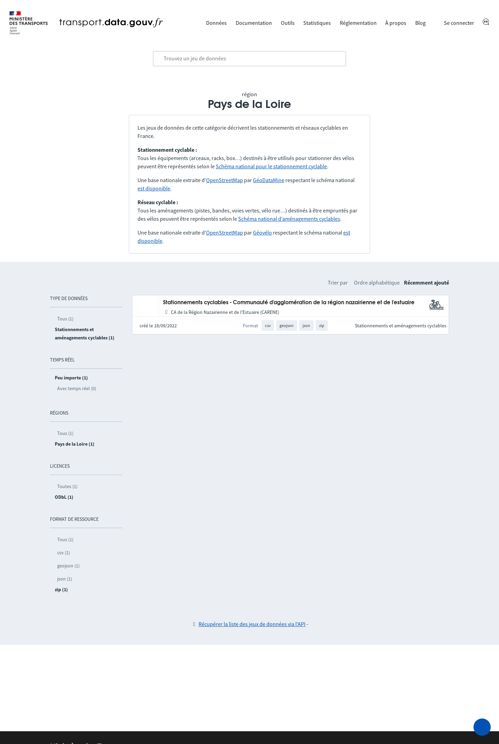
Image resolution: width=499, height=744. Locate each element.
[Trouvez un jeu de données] (249, 58)
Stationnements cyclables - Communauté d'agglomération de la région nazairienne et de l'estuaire (289, 302)
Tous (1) (65, 319)
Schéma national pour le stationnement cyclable (271, 166)
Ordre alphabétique (377, 282)
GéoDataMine (268, 180)
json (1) (64, 579)
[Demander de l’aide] (482, 727)
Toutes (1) (67, 486)
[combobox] (249, 58)
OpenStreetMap (224, 180)
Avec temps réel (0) (76, 388)
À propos (395, 22)
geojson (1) (68, 566)
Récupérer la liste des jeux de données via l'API (251, 624)
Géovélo (262, 232)
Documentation (254, 22)
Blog (420, 22)
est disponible (154, 188)
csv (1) (63, 552)
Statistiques (317, 22)
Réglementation (358, 22)
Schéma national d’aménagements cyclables (289, 218)
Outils (288, 22)
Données (216, 22)
